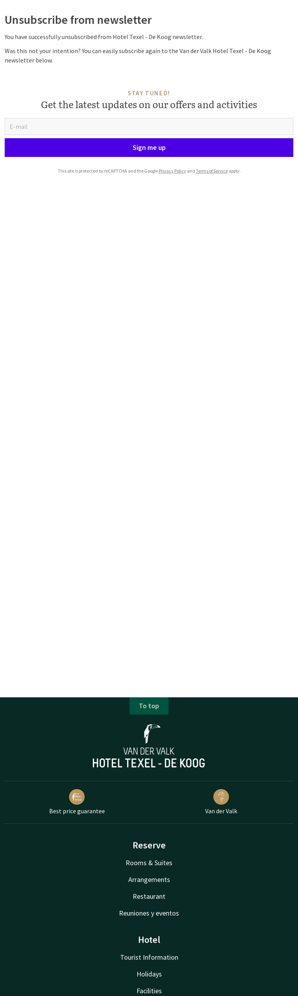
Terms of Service (212, 171)
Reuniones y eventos (149, 913)
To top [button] (149, 705)
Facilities (149, 990)
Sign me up (149, 147)
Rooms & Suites (149, 862)
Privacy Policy (172, 171)
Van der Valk (221, 802)
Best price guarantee (77, 802)
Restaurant (149, 896)
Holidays (149, 973)
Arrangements (149, 879)
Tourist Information (149, 957)
